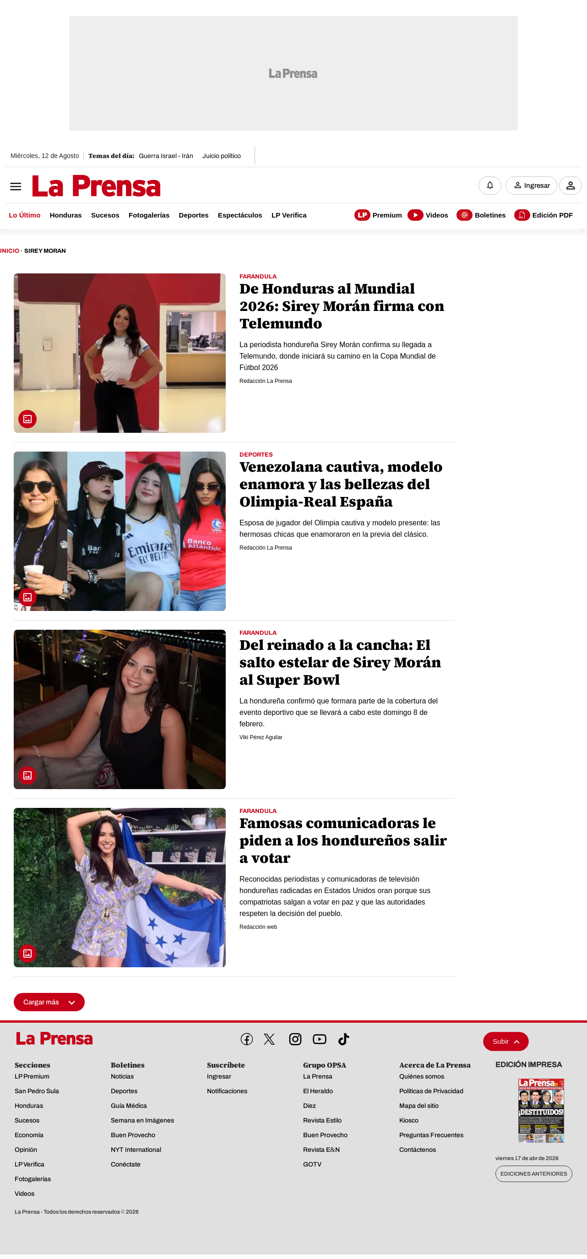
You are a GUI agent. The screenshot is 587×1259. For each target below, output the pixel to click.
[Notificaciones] (489, 185)
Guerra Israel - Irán (166, 156)
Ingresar (537, 185)
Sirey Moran (45, 251)
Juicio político (221, 156)
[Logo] (74, 186)
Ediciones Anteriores (533, 1174)
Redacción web (258, 927)
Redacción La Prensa (265, 381)
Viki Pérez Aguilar (261, 737)
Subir (506, 1041)
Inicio (9, 251)
